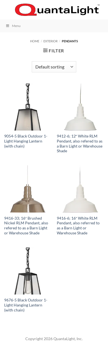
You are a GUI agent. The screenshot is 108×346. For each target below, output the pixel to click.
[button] (7, 9)
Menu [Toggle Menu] (13, 26)
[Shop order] (54, 66)
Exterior (50, 41)
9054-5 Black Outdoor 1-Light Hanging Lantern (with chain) (25, 141)
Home (34, 41)
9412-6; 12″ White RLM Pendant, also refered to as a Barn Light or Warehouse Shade (79, 143)
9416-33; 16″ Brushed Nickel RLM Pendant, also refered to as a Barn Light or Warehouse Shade (26, 225)
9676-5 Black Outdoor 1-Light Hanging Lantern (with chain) (25, 305)
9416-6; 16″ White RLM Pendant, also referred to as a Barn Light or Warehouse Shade (78, 225)
